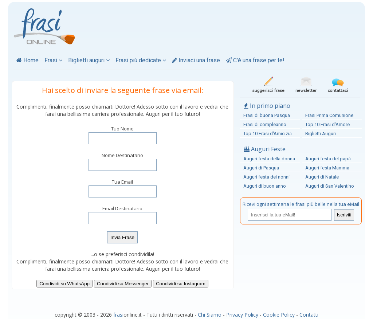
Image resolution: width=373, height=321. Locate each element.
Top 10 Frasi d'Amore (327, 124)
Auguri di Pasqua (261, 168)
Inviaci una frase (196, 60)
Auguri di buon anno (264, 186)
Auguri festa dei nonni (266, 177)
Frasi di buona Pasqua (266, 115)
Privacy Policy (242, 314)
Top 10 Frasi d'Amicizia (267, 133)
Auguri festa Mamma (327, 168)
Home (27, 60)
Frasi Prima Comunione (329, 115)
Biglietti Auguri (320, 133)
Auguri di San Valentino (329, 186)
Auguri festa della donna (269, 158)
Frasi (53, 60)
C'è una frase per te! (255, 60)
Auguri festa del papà (328, 158)
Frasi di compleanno (264, 124)
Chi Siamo (209, 314)
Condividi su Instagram (180, 283)
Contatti (308, 314)
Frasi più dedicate (140, 60)
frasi (118, 314)
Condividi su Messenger (123, 283)
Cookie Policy (279, 314)
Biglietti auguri (89, 60)
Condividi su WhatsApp (64, 283)
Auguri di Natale (322, 177)
